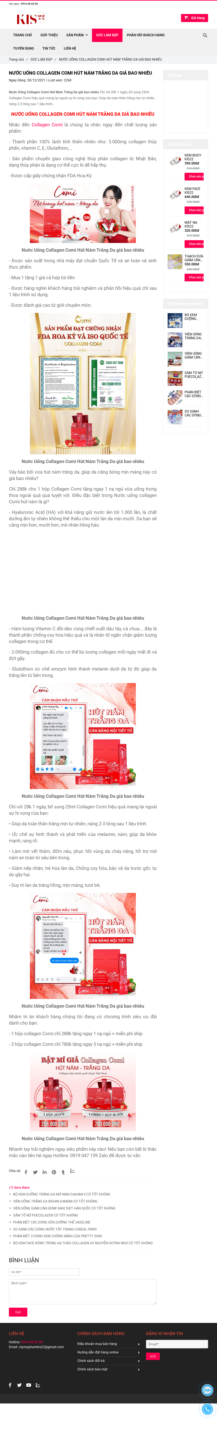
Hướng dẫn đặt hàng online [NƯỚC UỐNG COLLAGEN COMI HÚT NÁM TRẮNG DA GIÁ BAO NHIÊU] (108, 1352)
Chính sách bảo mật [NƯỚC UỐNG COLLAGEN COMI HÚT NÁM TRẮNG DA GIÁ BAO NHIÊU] (108, 1369)
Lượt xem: (56, 80)
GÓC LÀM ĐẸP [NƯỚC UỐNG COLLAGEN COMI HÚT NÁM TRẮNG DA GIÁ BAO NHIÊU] (43, 59)
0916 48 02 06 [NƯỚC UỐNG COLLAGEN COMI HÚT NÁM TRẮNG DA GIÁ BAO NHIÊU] (29, 3)
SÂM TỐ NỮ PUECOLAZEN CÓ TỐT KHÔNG (45, 1215)
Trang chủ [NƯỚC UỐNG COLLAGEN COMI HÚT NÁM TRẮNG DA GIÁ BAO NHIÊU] (18, 59)
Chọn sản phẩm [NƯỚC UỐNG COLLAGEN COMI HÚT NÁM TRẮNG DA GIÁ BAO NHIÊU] (199, 176)
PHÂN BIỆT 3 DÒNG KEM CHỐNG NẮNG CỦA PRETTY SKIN (57, 1236)
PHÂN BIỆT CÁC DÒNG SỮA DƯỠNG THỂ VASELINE (51, 1222)
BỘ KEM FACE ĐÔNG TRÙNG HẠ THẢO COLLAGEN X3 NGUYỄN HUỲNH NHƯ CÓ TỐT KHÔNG (83, 1243)
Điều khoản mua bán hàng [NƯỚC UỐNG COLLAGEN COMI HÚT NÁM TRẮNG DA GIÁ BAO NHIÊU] (108, 1344)
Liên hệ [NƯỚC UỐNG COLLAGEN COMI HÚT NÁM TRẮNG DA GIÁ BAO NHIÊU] (70, 48)
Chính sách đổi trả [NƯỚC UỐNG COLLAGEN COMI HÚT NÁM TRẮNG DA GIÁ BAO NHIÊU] (108, 1361)
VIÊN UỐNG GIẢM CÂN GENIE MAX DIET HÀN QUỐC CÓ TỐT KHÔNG (64, 1208)
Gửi (18, 1312)
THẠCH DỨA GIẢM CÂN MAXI (194, 258)
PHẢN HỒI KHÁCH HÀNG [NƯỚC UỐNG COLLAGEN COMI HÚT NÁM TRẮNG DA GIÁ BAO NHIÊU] (146, 35)
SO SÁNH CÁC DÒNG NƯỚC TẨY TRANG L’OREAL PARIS (55, 1229)
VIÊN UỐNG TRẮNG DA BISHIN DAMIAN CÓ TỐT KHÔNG (55, 1201)
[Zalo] (72, 1171)
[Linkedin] (44, 1172)
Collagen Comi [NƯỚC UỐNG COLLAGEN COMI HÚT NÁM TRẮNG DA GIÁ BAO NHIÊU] (47, 124)
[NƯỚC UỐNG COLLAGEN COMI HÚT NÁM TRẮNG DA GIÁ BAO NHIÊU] (83, 186)
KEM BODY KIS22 (193, 157)
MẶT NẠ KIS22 (191, 224)
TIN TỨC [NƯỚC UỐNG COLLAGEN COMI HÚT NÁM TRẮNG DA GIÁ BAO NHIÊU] (48, 48)
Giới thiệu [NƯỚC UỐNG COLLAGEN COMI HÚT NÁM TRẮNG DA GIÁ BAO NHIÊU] (49, 35)
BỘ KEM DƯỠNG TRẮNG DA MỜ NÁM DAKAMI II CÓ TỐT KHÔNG (61, 1194)
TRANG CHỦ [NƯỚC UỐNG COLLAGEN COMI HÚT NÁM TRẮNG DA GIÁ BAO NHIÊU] (22, 35)
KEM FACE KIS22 (192, 191)
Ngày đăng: (18, 80)
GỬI (153, 1356)
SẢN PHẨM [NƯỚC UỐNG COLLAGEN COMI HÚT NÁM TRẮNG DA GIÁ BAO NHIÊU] (77, 35)
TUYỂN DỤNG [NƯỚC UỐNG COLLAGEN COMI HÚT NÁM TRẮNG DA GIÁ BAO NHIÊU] (23, 48)
